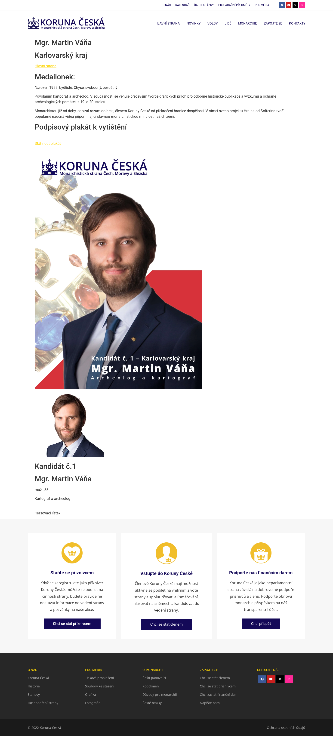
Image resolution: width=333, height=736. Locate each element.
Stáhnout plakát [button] (48, 143)
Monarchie (247, 23)
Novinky (193, 23)
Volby (212, 23)
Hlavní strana (167, 23)
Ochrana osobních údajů (286, 727)
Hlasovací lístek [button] (47, 513)
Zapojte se (273, 23)
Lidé (228, 23)
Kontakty (297, 23)
